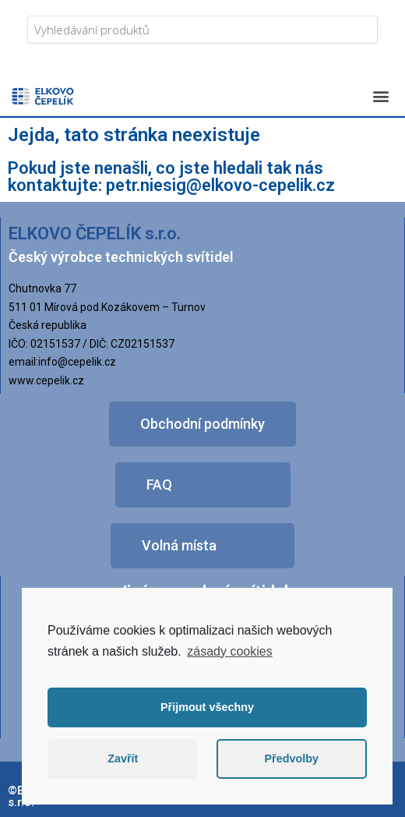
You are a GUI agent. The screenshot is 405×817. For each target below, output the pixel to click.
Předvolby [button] (291, 758)
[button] (380, 95)
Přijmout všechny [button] (207, 707)
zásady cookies (229, 651)
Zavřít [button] (122, 758)
